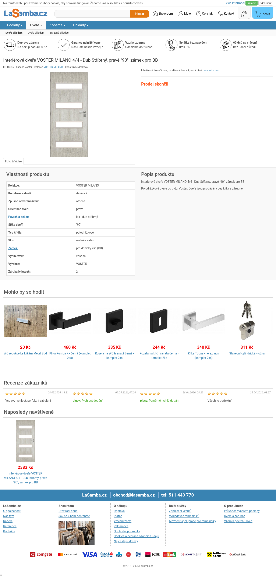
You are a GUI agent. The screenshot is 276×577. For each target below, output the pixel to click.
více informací (211, 70)
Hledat (139, 13)
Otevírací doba (68, 511)
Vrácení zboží (122, 521)
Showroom (163, 13)
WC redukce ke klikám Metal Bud (25, 353)
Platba (118, 516)
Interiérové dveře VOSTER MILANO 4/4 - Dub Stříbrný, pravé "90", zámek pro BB (25, 478)
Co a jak (204, 13)
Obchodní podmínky (127, 531)
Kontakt (226, 13)
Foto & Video (13, 161)
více (235, 3)
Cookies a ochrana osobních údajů (136, 536)
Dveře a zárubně (234, 516)
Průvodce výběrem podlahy (242, 511)
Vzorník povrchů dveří (238, 521)
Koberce (58, 25)
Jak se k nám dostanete (74, 516)
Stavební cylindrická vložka (247, 353)
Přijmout (251, 3)
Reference (10, 526)
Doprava (119, 511)
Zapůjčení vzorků (180, 511)
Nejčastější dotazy (126, 541)
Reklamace (121, 526)
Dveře (36, 25)
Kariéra (8, 521)
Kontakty (9, 531)
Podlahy (14, 25)
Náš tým (8, 516)
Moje (184, 13)
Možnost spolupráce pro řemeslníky (192, 521)
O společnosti (12, 511)
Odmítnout (266, 3)
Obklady (80, 25)
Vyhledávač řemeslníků (184, 516)
